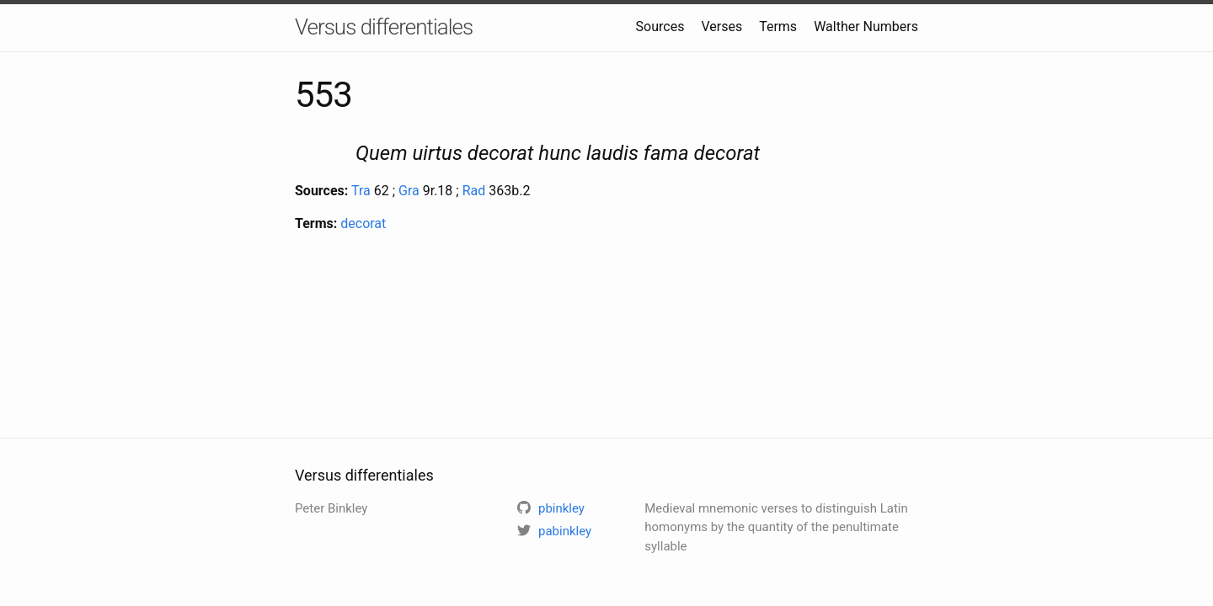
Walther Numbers (866, 27)
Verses (721, 27)
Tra (361, 191)
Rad (474, 191)
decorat (363, 223)
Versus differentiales (384, 27)
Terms (778, 27)
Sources (660, 27)
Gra (408, 191)
